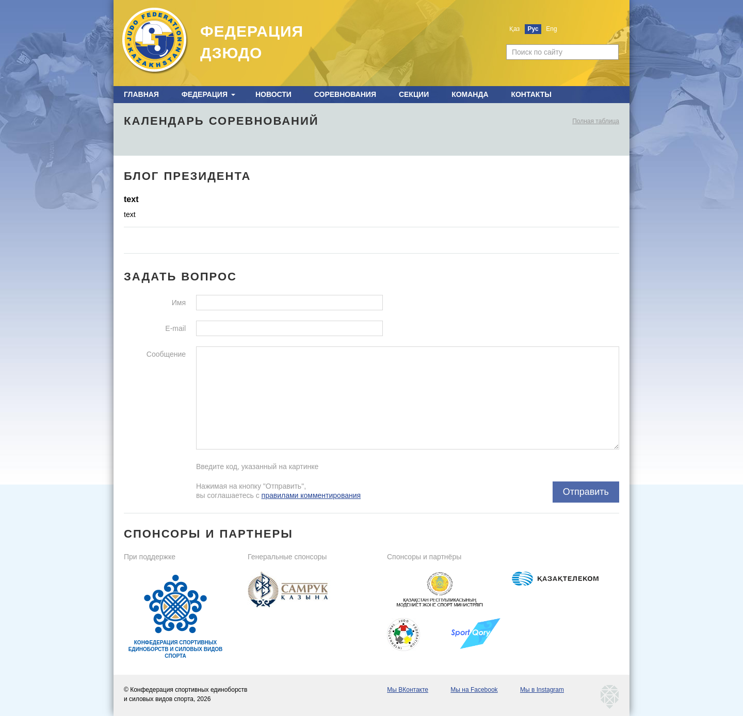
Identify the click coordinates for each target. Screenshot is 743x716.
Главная (141, 94)
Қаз (514, 28)
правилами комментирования (311, 495)
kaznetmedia (610, 697)
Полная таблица (595, 121)
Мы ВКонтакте (407, 689)
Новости (273, 94)
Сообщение (166, 354)
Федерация (205, 94)
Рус (533, 28)
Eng (551, 28)
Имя (179, 302)
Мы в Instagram (542, 689)
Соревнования (345, 94)
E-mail (175, 328)
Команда (469, 94)
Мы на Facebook (473, 689)
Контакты (531, 94)
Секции (414, 94)
